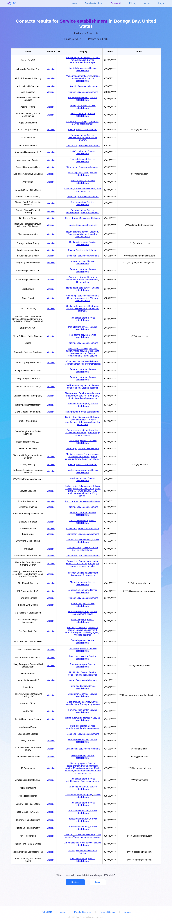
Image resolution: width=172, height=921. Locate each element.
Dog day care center (88, 561)
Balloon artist (71, 486)
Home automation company (78, 718)
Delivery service (90, 547)
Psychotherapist (93, 364)
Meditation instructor (74, 364)
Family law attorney (91, 459)
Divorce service (91, 454)
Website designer (82, 635)
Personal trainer (78, 135)
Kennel (91, 563)
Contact (127, 912)
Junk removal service (78, 694)
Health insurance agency (78, 470)
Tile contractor (71, 218)
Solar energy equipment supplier (82, 430)
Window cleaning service (86, 235)
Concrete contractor (78, 520)
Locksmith (71, 86)
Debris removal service (85, 58)
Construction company (76, 121)
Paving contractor (78, 726)
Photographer (71, 393)
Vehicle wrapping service (78, 385)
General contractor (78, 269)
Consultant (71, 528)
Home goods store (78, 686)
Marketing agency (78, 582)
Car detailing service (78, 68)
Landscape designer (89, 728)
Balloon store (85, 486)
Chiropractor (71, 167)
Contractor (93, 121)
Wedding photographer (86, 398)
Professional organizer (78, 611)
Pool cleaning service (88, 190)
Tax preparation (78, 202)
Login (161, 3)
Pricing (132, 3)
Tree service (71, 145)
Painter (71, 129)
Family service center (78, 710)
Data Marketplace (93, 3)
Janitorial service (78, 478)
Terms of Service (107, 912)
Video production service (78, 702)
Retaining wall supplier (89, 422)
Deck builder (71, 417)
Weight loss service (90, 213)
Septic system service (76, 306)
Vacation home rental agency (78, 795)
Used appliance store (78, 173)
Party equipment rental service (82, 492)
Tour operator (89, 575)
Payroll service (90, 356)
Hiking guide (76, 575)
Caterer (84, 672)
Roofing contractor (78, 105)
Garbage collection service (78, 540)
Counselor (71, 196)
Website (51, 69)
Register (75, 882)
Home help (71, 296)
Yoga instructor (90, 675)
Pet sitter (91, 566)
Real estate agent (78, 159)
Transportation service (78, 97)
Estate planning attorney (81, 457)
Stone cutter (82, 424)
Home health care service (78, 288)
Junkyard (68, 834)
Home (74, 3)
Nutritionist (74, 672)
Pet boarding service (84, 564)
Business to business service (84, 352)
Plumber (72, 92)
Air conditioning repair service (78, 843)
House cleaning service (77, 232)
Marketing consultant (77, 627)
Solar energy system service (88, 433)
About (147, 3)
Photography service (76, 396)
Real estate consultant (78, 739)
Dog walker (72, 561)
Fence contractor (78, 420)
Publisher (71, 573)
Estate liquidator (78, 640)
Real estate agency (78, 242)
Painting (71, 343)
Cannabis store (74, 547)
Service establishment (82, 61)
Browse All (116, 3)
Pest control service (78, 335)
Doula (71, 225)
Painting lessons (78, 180)
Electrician (71, 256)
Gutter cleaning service (78, 298)
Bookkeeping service (78, 348)
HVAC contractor (78, 113)
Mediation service (74, 454)
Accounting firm (78, 619)
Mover (90, 614)
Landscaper (90, 62)
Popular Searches (82, 912)
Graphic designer (90, 388)
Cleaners (68, 189)
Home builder (82, 282)
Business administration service (82, 349)
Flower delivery (83, 491)
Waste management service (79, 57)
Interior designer (78, 261)
